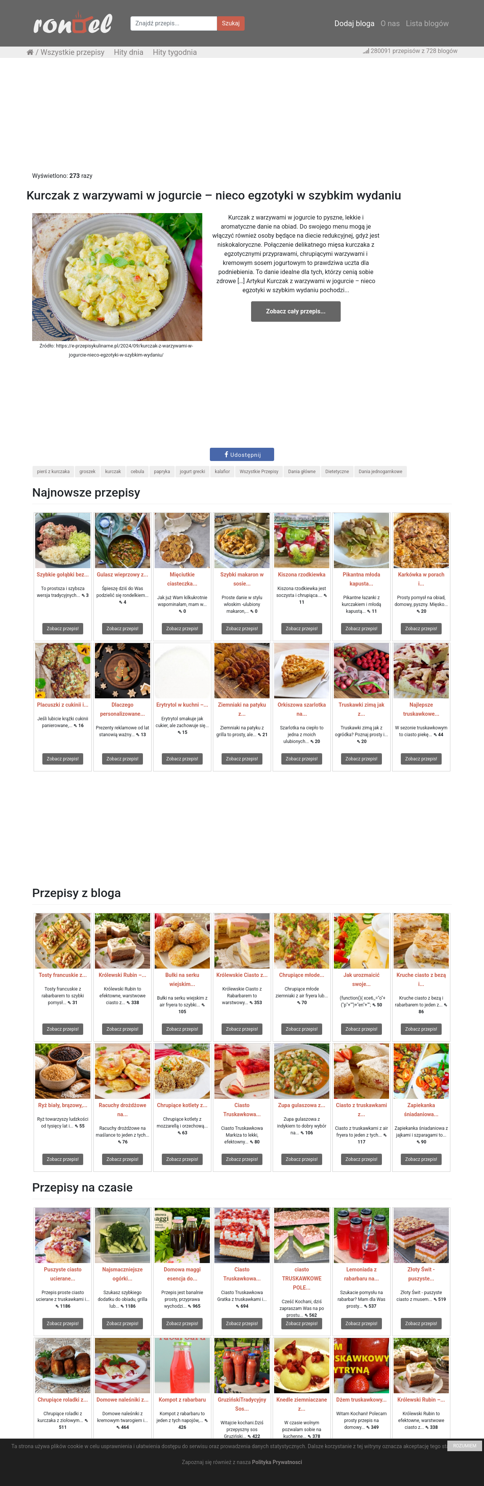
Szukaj (231, 23)
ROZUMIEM (464, 1446)
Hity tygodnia (175, 52)
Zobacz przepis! (63, 628)
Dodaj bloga (354, 23)
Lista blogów (427, 23)
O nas (390, 23)
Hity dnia (128, 52)
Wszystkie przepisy (72, 52)
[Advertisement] (242, 118)
